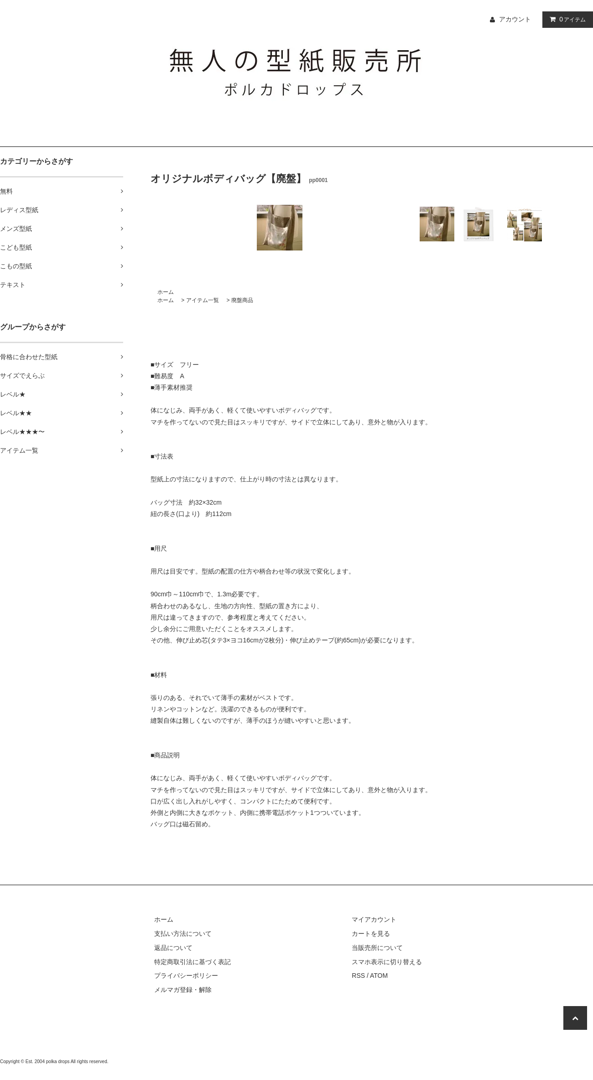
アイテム (566, 19)
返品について (173, 947)
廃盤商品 (242, 300)
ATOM (379, 975)
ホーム (165, 292)
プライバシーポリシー (186, 975)
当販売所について (377, 947)
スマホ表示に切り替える (387, 961)
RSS (358, 975)
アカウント (515, 19)
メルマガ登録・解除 (183, 989)
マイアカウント (374, 919)
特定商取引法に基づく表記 (192, 961)
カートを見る (371, 933)
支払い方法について (183, 933)
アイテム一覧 (202, 300)
